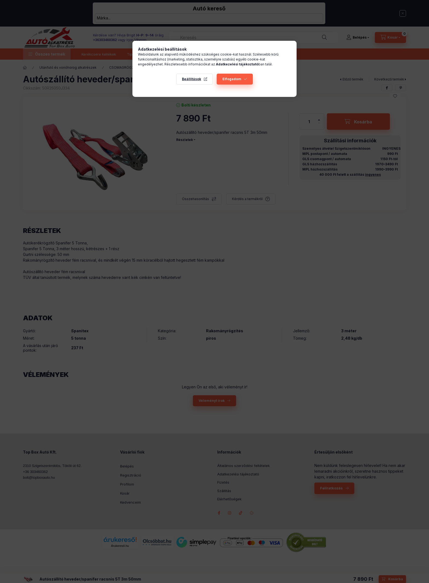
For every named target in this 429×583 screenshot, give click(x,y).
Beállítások (191, 79)
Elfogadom (231, 79)
